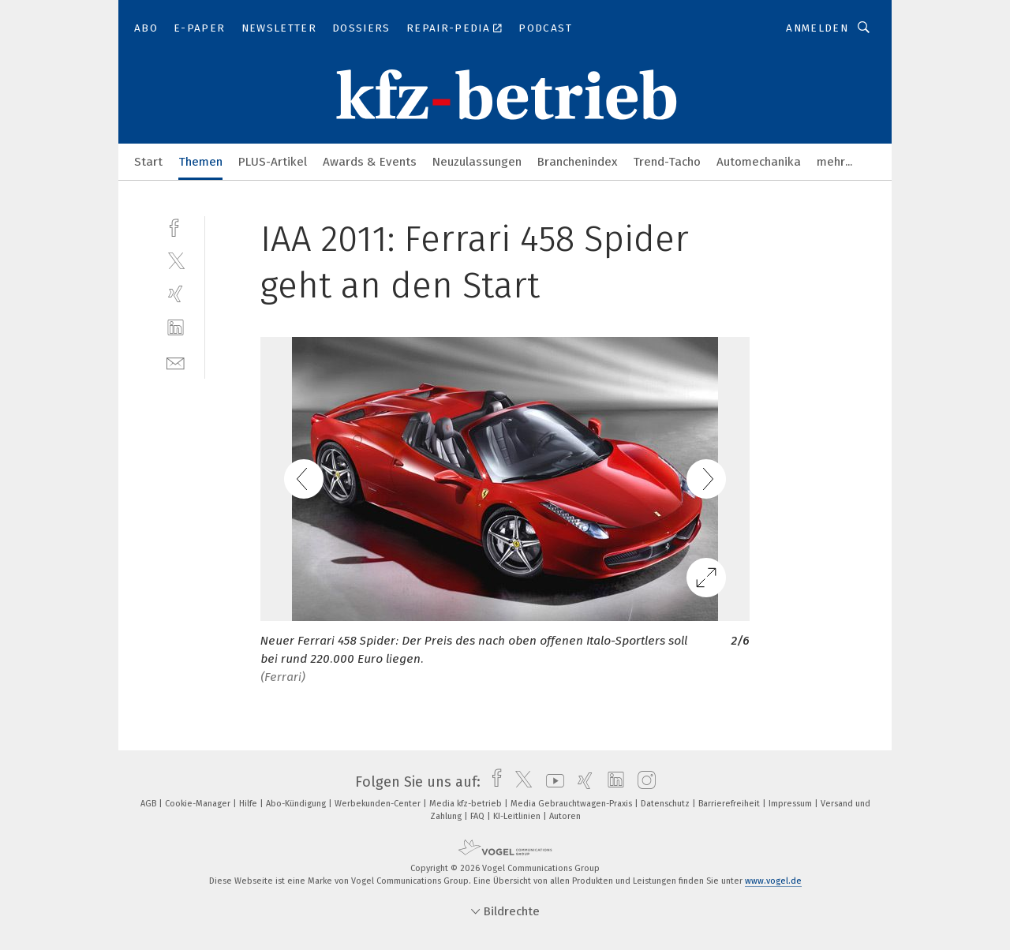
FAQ (478, 816)
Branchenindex (577, 162)
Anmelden (817, 28)
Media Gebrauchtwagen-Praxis (572, 804)
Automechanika (758, 162)
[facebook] (175, 226)
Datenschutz (666, 804)
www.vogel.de (773, 881)
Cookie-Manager (199, 804)
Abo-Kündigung (297, 804)
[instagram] (643, 782)
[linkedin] (175, 328)
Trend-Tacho (667, 162)
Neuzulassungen (477, 162)
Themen (200, 162)
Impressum (791, 804)
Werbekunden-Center (379, 804)
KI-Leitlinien (518, 816)
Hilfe (249, 804)
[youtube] (551, 782)
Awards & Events (370, 162)
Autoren (565, 816)
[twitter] (175, 260)
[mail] (175, 362)
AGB (149, 804)
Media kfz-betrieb (466, 804)
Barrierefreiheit (730, 804)
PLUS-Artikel (272, 162)
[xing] (175, 294)
